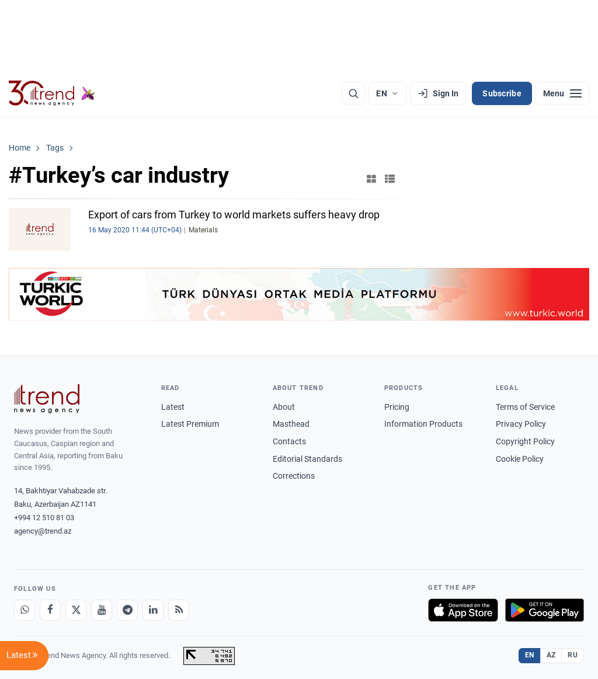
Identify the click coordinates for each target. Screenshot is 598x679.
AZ (551, 655)
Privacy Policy (521, 424)
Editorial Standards (307, 459)
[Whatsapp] (24, 610)
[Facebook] (50, 610)
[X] (75, 610)
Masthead (291, 424)
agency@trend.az (42, 531)
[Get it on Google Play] (544, 610)
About (284, 407)
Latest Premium (190, 424)
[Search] (353, 93)
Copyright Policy (525, 441)
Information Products (423, 424)
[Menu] (562, 93)
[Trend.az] (52, 93)
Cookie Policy (520, 459)
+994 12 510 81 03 (44, 517)
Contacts (289, 441)
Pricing (396, 407)
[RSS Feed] (178, 610)
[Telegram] (127, 610)
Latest (173, 407)
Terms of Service (525, 407)
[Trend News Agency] (46, 398)
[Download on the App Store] (463, 610)
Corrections (294, 475)
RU (573, 655)
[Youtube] (101, 610)
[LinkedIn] (153, 610)
